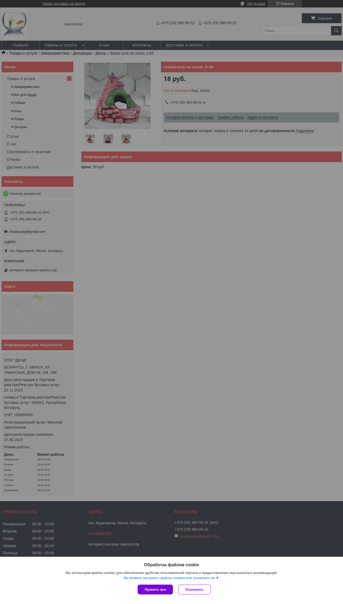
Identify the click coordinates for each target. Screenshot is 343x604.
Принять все (155, 590)
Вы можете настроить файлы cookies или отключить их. (170, 578)
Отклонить (194, 590)
